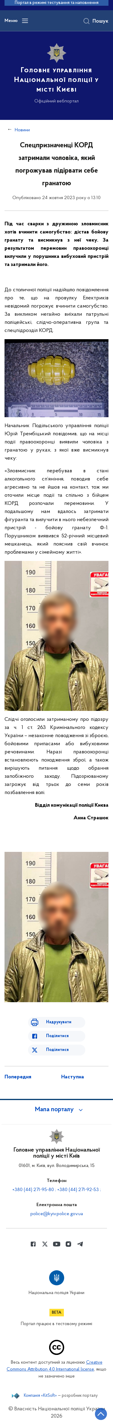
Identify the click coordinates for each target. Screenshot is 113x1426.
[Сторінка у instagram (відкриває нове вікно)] (68, 1244)
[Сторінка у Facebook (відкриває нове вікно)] (33, 1244)
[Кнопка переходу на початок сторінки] (101, 1414)
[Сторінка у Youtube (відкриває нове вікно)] (56, 1244)
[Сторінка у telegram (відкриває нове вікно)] (80, 1244)
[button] (57, 1109)
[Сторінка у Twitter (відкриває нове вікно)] (45, 1244)
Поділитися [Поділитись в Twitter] (57, 1050)
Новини (22, 130)
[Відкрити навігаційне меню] (25, 21)
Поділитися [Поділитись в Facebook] (57, 1036)
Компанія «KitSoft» (40, 1396)
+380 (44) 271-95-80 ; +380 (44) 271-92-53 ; (56, 1189)
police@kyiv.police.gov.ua (56, 1214)
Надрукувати (58, 1022)
